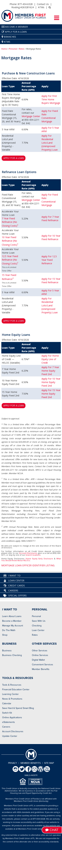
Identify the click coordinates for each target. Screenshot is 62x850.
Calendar (6, 703)
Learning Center (10, 694)
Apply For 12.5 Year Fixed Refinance (49, 260)
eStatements (8, 722)
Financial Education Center (15, 689)
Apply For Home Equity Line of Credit (50, 359)
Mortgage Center (31, 116)
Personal (13, 49)
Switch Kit (7, 712)
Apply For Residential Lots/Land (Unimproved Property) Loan (49, 142)
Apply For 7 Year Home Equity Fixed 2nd (50, 371)
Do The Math (8, 630)
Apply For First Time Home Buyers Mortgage (50, 99)
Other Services (39, 650)
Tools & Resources (11, 684)
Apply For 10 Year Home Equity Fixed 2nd (50, 382)
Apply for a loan (13, 158)
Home (4, 49)
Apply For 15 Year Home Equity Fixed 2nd (50, 394)
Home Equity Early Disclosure (39, 558)
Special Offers (15, 595)
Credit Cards (14, 585)
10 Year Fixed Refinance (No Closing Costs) (10, 241)
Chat (51, 830)
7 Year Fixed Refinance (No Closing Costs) (10, 222)
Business (7, 650)
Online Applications (12, 717)
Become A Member (15, 26)
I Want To (12, 575)
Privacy (12, 763)
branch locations (33, 555)
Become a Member (11, 621)
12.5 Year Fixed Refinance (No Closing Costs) (10, 260)
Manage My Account (12, 625)
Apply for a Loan (14, 31)
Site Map (49, 763)
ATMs (41, 7)
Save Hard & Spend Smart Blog (18, 708)
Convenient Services (42, 664)
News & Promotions (12, 698)
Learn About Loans (11, 616)
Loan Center (13, 580)
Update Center (9, 736)
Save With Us (38, 621)
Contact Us (43, 4)
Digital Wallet (38, 659)
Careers (10, 590)
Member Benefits (40, 669)
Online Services (40, 655)
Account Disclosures (28, 553)
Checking (36, 625)
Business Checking (12, 655)
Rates (21, 49)
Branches (9, 36)
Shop (4, 635)
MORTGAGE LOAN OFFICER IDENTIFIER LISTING (27, 565)
